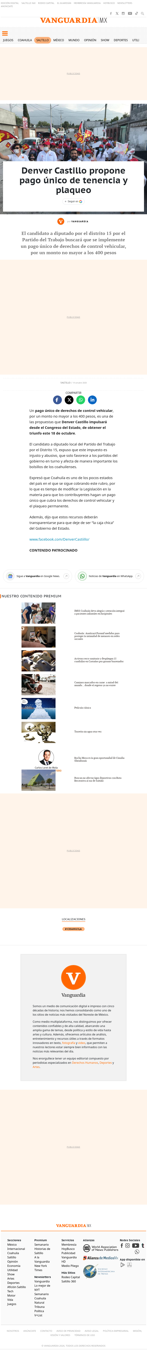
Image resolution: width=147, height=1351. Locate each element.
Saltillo (42, 40)
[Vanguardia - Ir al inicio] (73, 20)
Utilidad (138, 40)
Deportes (121, 40)
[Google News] (37, 576)
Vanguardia (79, 221)
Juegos (8, 40)
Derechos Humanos (85, 1063)
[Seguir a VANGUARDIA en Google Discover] (73, 201)
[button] (5, 33)
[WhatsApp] (109, 576)
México (58, 40)
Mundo (73, 40)
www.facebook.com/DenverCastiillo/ (59, 539)
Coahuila (25, 40)
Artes (36, 1067)
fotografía (68, 1043)
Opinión (90, 40)
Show (105, 40)
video (81, 1043)
